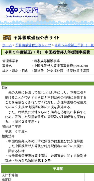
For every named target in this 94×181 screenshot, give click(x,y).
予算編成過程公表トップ (33, 45)
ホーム (7, 45)
